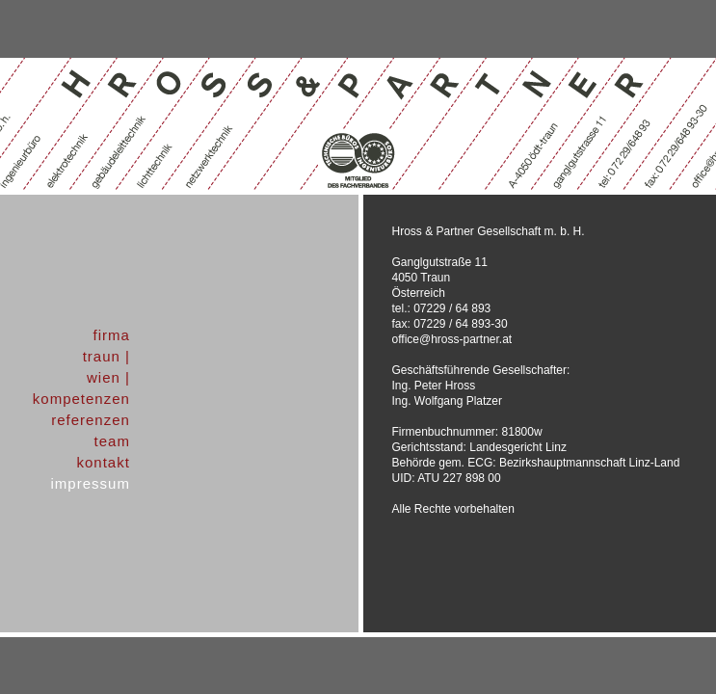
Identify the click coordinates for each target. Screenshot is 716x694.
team (112, 441)
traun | (106, 356)
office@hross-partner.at (452, 339)
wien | (108, 377)
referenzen (90, 420)
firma (111, 335)
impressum (90, 483)
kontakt (103, 462)
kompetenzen (81, 398)
